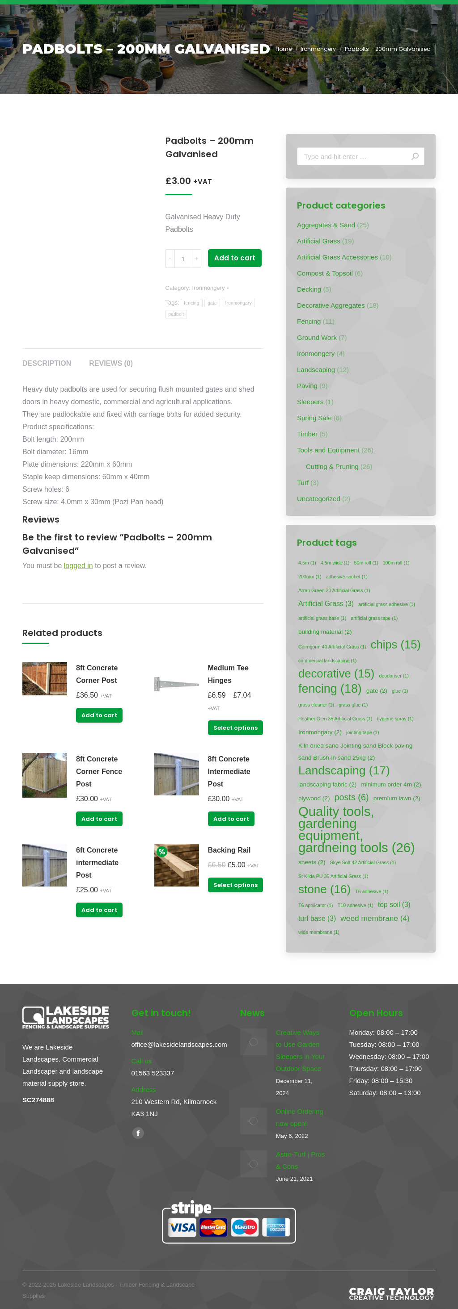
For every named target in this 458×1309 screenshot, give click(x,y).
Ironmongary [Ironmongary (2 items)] (320, 732)
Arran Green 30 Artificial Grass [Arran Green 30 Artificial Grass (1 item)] (334, 590)
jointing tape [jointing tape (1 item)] (362, 732)
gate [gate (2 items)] (376, 690)
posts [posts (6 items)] (352, 797)
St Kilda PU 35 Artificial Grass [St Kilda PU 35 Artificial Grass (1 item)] (333, 876)
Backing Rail (229, 850)
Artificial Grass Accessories (337, 257)
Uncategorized (318, 498)
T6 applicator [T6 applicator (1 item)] (315, 905)
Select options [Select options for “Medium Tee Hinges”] (235, 728)
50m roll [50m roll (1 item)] (366, 562)
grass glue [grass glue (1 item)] (353, 704)
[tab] (46, 359)
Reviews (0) (111, 363)
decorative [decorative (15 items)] (336, 674)
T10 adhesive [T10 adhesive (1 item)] (355, 905)
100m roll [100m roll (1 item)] (396, 562)
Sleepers (310, 402)
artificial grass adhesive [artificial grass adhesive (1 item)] (386, 604)
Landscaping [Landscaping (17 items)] (344, 771)
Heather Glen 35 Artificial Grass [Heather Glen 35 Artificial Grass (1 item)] (335, 718)
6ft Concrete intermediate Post (97, 862)
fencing (191, 303)
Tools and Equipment (328, 450)
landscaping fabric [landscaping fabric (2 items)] (327, 784)
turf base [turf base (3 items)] (317, 918)
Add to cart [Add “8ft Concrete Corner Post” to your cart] (99, 715)
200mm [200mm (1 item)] (310, 576)
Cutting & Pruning (332, 466)
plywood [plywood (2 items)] (314, 798)
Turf (303, 482)
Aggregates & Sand (326, 225)
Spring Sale (314, 418)
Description (46, 363)
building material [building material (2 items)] (325, 631)
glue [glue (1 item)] (400, 691)
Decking (309, 289)
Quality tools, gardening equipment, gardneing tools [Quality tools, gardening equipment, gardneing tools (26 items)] (356, 829)
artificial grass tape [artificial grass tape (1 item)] (374, 618)
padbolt (176, 314)
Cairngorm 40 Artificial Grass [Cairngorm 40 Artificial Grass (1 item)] (332, 646)
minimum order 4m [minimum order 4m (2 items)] (391, 784)
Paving (307, 385)
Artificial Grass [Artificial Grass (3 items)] (326, 603)
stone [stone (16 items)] (324, 889)
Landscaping (316, 369)
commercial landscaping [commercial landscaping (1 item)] (327, 660)
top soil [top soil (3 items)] (394, 904)
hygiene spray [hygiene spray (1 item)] (395, 718)
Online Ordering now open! (299, 1117)
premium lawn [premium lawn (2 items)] (396, 798)
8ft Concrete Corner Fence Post (99, 771)
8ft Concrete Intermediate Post (229, 771)
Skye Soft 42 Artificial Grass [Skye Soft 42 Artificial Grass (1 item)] (363, 862)
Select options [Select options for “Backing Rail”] (235, 885)
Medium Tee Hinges (228, 674)
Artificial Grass (318, 241)
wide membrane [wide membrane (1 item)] (318, 932)
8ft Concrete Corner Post (97, 674)
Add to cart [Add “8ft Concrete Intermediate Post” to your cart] (231, 819)
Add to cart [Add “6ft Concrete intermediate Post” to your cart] (99, 910)
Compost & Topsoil (325, 273)
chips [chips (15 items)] (396, 645)
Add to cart (234, 258)
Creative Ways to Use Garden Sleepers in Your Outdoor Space (300, 1050)
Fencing (309, 321)
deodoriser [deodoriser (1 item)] (393, 675)
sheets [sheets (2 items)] (312, 862)
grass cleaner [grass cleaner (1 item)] (316, 704)
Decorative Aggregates (331, 305)
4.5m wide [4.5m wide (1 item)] (335, 562)
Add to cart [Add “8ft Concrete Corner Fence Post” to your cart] (99, 819)
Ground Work (317, 337)
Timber (307, 434)
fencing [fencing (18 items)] (330, 689)
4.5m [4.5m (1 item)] (307, 562)
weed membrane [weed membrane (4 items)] (375, 918)
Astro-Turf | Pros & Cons (300, 1160)
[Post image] (253, 1042)
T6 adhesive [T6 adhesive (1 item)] (371, 891)
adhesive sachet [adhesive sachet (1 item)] (347, 576)
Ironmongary (238, 303)
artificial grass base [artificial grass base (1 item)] (322, 618)
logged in (78, 565)
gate (212, 303)
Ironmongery (208, 287)
